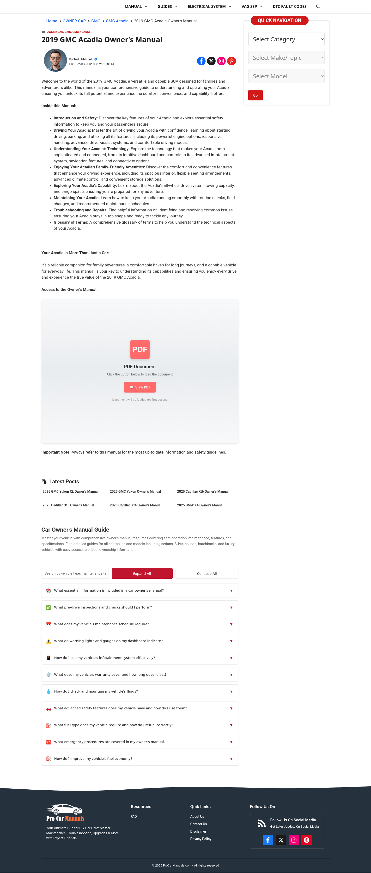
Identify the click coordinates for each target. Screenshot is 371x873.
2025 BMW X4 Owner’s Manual (200, 505)
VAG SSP (255, 6)
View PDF (139, 387)
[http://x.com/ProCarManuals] (281, 840)
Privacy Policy (201, 839)
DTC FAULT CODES (289, 6)
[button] (318, 6)
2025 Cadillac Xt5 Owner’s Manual (68, 505)
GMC (68, 32)
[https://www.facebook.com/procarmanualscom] (268, 840)
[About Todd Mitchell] (55, 61)
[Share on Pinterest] (231, 61)
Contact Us (198, 824)
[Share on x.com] (211, 61)
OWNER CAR (55, 32)
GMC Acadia (81, 32)
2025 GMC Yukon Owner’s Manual (135, 491)
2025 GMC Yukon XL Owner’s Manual (71, 491)
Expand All (194, 573)
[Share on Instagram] (221, 61)
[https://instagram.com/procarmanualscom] (294, 840)
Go (255, 95)
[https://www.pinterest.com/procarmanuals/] (306, 840)
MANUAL (139, 6)
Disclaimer (198, 831)
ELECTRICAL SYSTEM (212, 6)
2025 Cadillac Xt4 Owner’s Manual (135, 505)
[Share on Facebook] (201, 61)
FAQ (134, 816)
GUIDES (170, 6)
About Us (197, 816)
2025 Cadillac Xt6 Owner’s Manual (203, 491)
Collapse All (224, 573)
